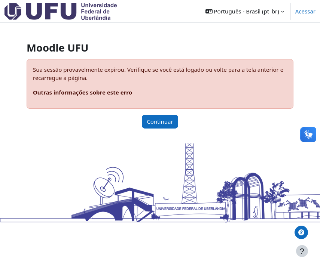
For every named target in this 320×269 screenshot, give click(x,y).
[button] (245, 11)
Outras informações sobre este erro (82, 92)
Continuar (160, 121)
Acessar (305, 11)
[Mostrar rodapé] (302, 251)
